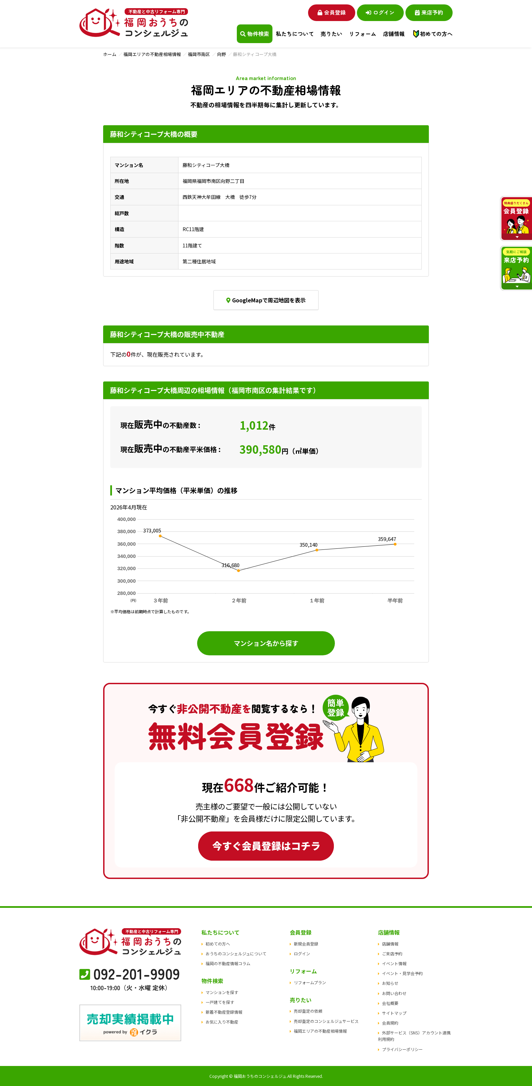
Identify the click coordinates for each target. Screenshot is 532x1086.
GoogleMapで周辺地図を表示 (266, 300)
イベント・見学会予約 (402, 973)
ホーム (109, 54)
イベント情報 (394, 963)
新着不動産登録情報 (224, 1012)
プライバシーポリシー (402, 1049)
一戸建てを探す (220, 1002)
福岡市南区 (199, 54)
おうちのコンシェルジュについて (236, 953)
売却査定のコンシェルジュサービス (326, 1021)
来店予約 (429, 12)
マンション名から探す (266, 643)
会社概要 (390, 1003)
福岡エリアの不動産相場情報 (152, 54)
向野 (221, 54)
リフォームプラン (310, 982)
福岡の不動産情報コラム (228, 963)
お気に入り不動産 (222, 1022)
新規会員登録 (306, 944)
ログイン (379, 12)
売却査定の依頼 (308, 1011)
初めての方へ (436, 34)
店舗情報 (390, 944)
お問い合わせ (394, 993)
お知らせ (390, 983)
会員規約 (390, 1023)
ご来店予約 (392, 953)
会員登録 (331, 12)
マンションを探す (222, 992)
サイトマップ (394, 1013)
